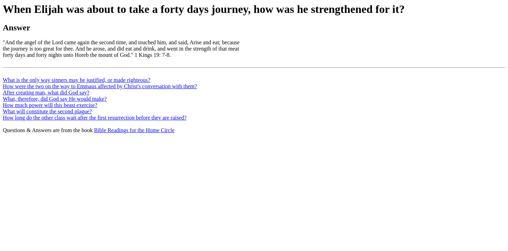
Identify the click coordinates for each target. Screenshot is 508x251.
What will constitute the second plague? (47, 111)
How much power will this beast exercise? (50, 105)
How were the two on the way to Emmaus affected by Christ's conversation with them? (100, 86)
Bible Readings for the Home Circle (134, 130)
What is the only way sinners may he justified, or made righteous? (76, 80)
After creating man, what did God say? (46, 93)
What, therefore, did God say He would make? (55, 99)
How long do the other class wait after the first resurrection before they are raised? (95, 118)
